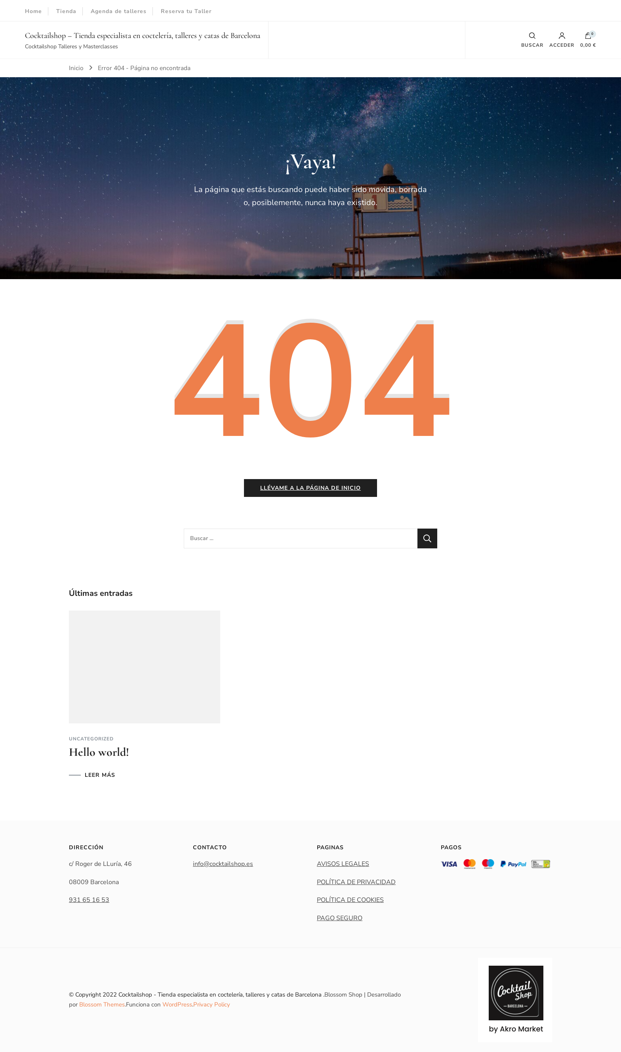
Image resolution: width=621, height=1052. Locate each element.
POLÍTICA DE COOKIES (350, 900)
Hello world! (99, 752)
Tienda (66, 11)
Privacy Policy (211, 1004)
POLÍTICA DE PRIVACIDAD (356, 882)
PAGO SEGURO (339, 918)
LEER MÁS (100, 775)
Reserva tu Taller (186, 11)
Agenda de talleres (119, 11)
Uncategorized (91, 739)
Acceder (561, 40)
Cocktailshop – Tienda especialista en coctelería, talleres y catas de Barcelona (142, 35)
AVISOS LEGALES (343, 864)
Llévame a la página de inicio (310, 488)
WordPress (177, 1004)
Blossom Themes (102, 1004)
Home (33, 11)
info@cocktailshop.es (223, 864)
